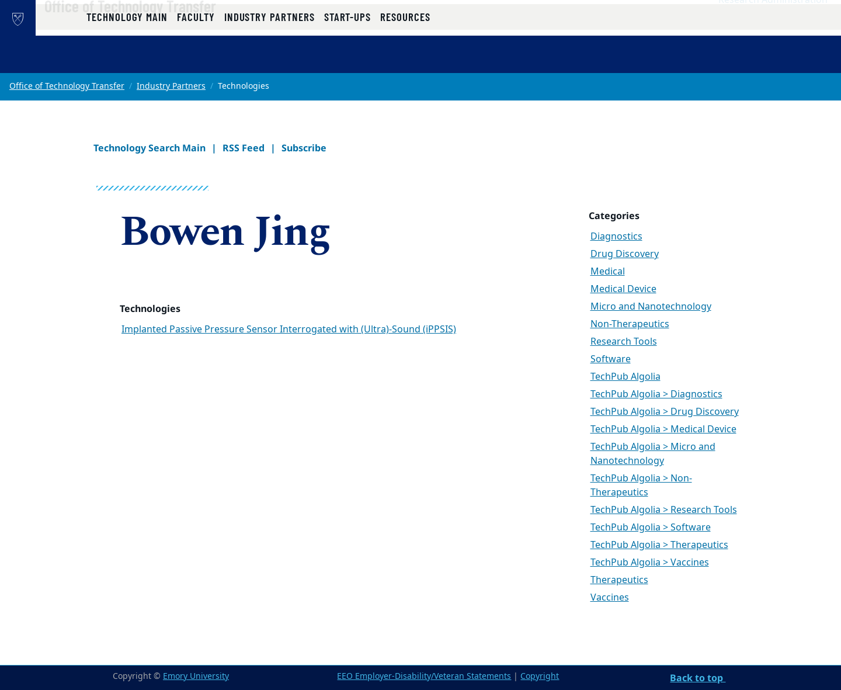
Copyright (539, 676)
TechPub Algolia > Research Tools (663, 510)
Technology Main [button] (127, 60)
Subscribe (304, 147)
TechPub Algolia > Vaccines (649, 563)
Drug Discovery (624, 254)
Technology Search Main (149, 147)
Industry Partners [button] (269, 60)
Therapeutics (619, 580)
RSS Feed (244, 147)
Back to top (697, 677)
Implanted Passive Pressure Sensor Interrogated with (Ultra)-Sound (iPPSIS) (288, 330)
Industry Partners (171, 86)
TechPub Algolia (625, 377)
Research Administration (773, 24)
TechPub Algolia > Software (650, 528)
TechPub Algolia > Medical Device (663, 429)
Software (610, 359)
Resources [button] (405, 60)
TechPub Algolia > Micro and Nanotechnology (652, 454)
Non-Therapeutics (629, 324)
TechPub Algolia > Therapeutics (659, 545)
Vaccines (609, 598)
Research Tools (623, 342)
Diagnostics (616, 237)
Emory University (196, 676)
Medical (607, 272)
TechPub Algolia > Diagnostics (656, 394)
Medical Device (623, 289)
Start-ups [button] (347, 60)
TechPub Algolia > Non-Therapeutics (641, 485)
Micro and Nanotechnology (650, 307)
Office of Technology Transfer (167, 30)
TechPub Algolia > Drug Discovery (664, 412)
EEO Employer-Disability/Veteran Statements (424, 676)
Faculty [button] (196, 60)
